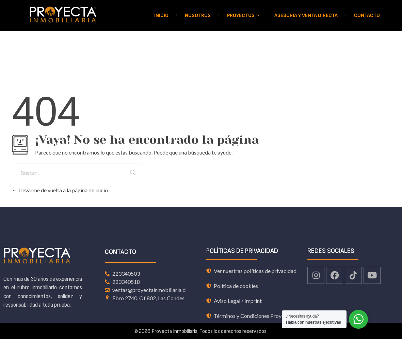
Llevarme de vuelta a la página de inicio (60, 190)
